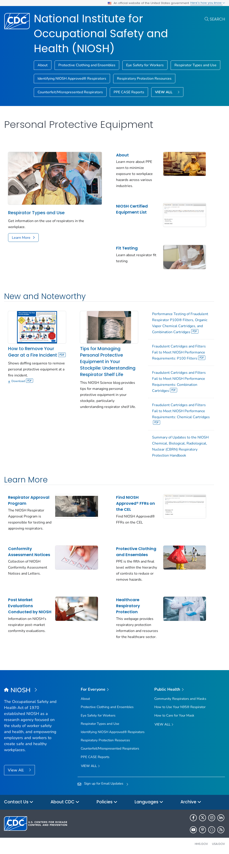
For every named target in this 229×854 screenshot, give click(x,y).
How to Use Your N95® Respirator (180, 707)
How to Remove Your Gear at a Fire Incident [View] (37, 351)
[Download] (37, 381)
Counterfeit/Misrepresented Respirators (70, 92)
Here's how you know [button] (207, 3)
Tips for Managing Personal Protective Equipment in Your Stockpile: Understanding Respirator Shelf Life (108, 361)
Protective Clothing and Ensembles (86, 65)
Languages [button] (149, 802)
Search (217, 19)
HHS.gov (201, 844)
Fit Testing (127, 248)
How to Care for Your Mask (174, 715)
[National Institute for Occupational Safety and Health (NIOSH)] (31, 690)
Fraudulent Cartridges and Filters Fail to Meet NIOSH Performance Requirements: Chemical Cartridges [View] (181, 414)
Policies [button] (107, 802)
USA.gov (218, 844)
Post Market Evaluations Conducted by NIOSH (29, 606)
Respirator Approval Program (28, 500)
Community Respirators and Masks (180, 698)
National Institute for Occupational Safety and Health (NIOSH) (101, 33)
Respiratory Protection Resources (144, 78)
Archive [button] (190, 802)
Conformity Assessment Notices (29, 551)
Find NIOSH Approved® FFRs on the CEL (135, 503)
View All (16, 770)
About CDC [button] (65, 802)
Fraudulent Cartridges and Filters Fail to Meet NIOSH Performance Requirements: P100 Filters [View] (179, 352)
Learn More (21, 237)
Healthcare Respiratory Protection (128, 606)
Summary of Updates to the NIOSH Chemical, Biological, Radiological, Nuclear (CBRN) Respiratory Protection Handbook (180, 446)
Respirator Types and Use (195, 65)
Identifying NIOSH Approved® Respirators (72, 78)
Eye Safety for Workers (145, 65)
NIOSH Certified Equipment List (132, 209)
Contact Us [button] (18, 802)
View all (90, 766)
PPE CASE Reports (129, 92)
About (43, 65)
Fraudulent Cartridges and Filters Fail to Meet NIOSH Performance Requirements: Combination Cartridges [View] (179, 381)
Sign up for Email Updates (103, 783)
